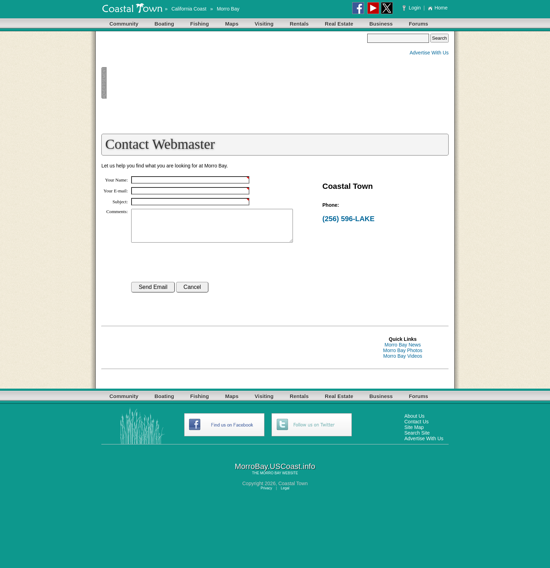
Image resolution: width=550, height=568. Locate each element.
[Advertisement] (234, 83)
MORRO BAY (270, 479)
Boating (164, 24)
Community (124, 24)
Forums (418, 24)
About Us (414, 422)
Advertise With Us (429, 52)
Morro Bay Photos (402, 356)
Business (381, 24)
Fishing (199, 24)
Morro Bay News (402, 351)
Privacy (266, 494)
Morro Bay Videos (402, 362)
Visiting (264, 24)
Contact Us (416, 428)
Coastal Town (293, 490)
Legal (285, 494)
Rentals (299, 24)
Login (412, 8)
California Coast (189, 9)
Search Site (417, 439)
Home (438, 8)
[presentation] (184, 269)
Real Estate (339, 24)
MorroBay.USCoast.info (275, 472)
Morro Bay (228, 9)
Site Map (414, 433)
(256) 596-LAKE (348, 219)
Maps (232, 24)
